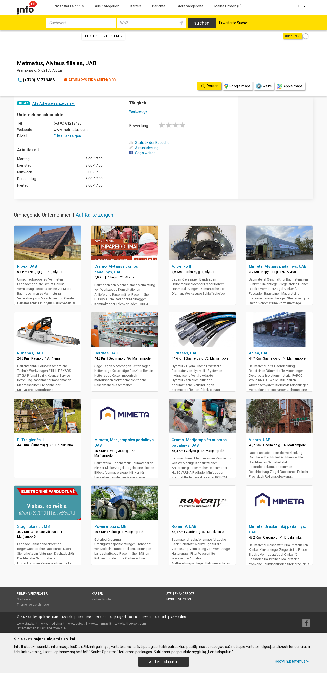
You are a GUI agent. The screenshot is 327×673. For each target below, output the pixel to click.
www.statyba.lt (27, 623)
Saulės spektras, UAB (43, 617)
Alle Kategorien (107, 6)
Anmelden (178, 617)
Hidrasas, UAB (185, 353)
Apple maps (290, 86)
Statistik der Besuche (149, 143)
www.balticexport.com (130, 623)
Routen (107, 599)
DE (302, 6)
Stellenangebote (190, 6)
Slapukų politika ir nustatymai (130, 617)
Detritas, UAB (106, 353)
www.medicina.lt (52, 623)
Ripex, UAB (27, 266)
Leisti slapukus (163, 662)
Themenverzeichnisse (33, 605)
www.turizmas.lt (99, 623)
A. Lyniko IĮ (181, 266)
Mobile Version (178, 599)
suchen (201, 23)
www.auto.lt (76, 623)
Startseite (24, 599)
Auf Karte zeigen (94, 215)
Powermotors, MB (110, 526)
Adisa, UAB (259, 353)
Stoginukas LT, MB (33, 526)
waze (263, 86)
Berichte (159, 6)
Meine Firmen (228, 6)
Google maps (237, 86)
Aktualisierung (143, 148)
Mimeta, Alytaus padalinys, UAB (278, 266)
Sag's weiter (142, 153)
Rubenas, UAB (30, 353)
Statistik (161, 617)
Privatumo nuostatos (91, 617)
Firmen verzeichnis (67, 6)
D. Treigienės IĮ (30, 440)
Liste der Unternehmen (103, 36)
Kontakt (67, 617)
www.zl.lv (59, 628)
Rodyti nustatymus (292, 661)
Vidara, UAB (260, 440)
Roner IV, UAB (184, 526)
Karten (135, 6)
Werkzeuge (138, 111)
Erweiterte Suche (233, 23)
